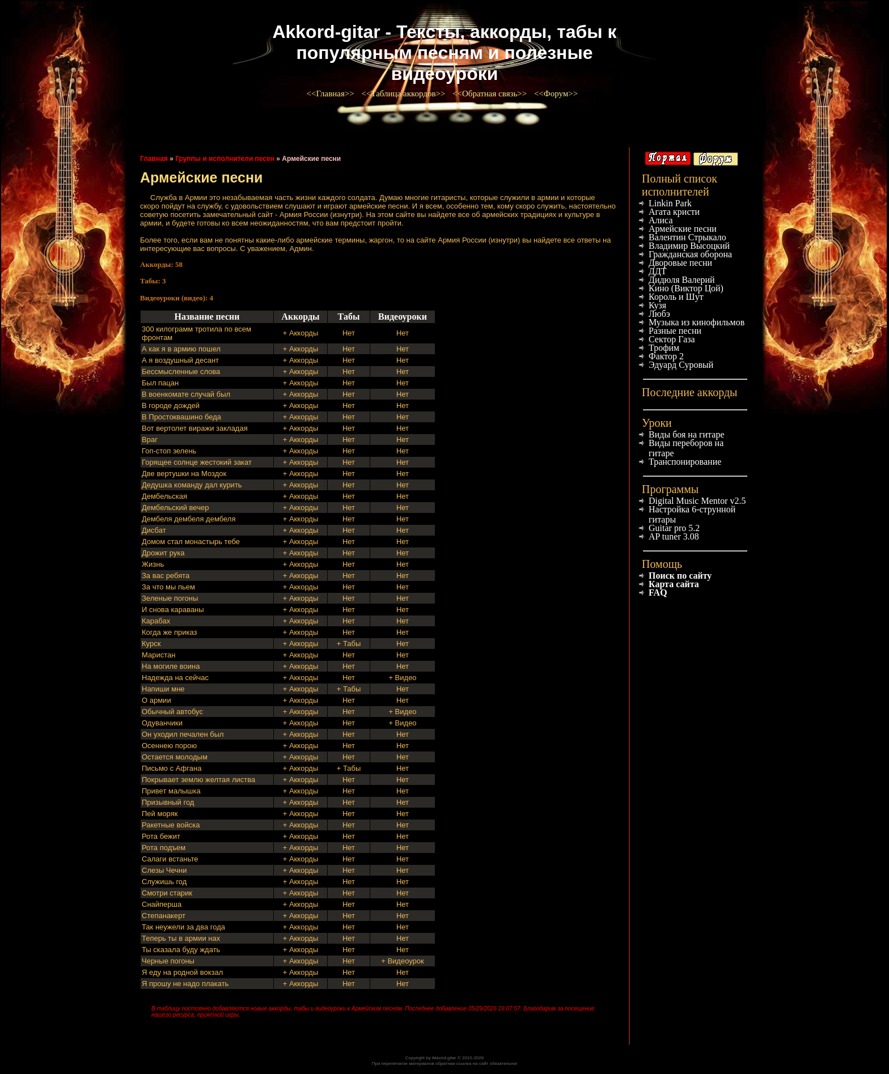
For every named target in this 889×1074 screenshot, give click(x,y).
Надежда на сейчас (175, 677)
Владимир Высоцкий (689, 246)
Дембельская (164, 496)
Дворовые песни (680, 263)
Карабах (156, 621)
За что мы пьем (168, 587)
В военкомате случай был (186, 394)
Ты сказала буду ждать (181, 949)
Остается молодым (175, 757)
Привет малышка (171, 791)
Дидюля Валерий (682, 280)
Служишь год (164, 881)
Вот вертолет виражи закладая (195, 428)
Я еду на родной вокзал (182, 972)
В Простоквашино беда (181, 417)
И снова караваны (173, 609)
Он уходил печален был (183, 734)
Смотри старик (167, 893)
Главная (154, 159)
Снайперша (161, 904)
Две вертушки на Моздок (184, 473)
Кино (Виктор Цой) (686, 288)
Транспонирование (685, 461)
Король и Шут (676, 297)
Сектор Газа (672, 339)
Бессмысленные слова (181, 371)
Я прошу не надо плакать (185, 983)
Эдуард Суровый (681, 365)
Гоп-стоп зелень (169, 451)
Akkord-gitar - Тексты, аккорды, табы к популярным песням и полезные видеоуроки (444, 53)
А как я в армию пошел (181, 349)
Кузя (657, 305)
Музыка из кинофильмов (696, 322)
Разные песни (675, 331)
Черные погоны (168, 961)
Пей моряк (159, 813)
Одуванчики (162, 723)
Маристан (158, 655)
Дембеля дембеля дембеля (188, 519)
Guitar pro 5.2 (674, 528)
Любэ (659, 314)
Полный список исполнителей (679, 185)
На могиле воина (171, 666)
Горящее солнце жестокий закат (197, 462)
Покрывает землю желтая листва (198, 779)
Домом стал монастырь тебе (191, 541)
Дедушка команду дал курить (192, 485)
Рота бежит (161, 836)
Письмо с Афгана (171, 768)
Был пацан (160, 383)
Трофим (664, 348)
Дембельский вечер (175, 507)
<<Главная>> (332, 93)
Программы (670, 489)
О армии (156, 700)
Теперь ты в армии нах (181, 938)
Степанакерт (163, 915)
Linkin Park (670, 203)
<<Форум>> (557, 93)
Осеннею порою (169, 745)
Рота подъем (163, 847)
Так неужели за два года (183, 927)
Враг (150, 439)
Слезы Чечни (164, 870)
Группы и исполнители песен (224, 159)
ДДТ (658, 271)
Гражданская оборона (690, 254)
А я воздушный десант (180, 360)
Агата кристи (674, 212)
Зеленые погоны (170, 598)
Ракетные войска (171, 825)
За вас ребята (165, 575)
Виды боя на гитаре (687, 434)
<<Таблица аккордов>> (404, 93)
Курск (151, 643)
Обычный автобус (172, 711)
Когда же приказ (169, 632)
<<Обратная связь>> (490, 93)
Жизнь (153, 564)
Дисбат (154, 530)
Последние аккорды (690, 392)
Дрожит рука (163, 553)
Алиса (661, 220)
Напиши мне (163, 689)
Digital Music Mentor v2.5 (697, 501)
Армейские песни (683, 229)
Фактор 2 (666, 356)
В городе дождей (171, 405)
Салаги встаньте (170, 859)
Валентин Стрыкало (687, 237)
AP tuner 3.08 (674, 536)
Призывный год (168, 802)
